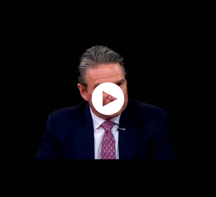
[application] (108, 98)
